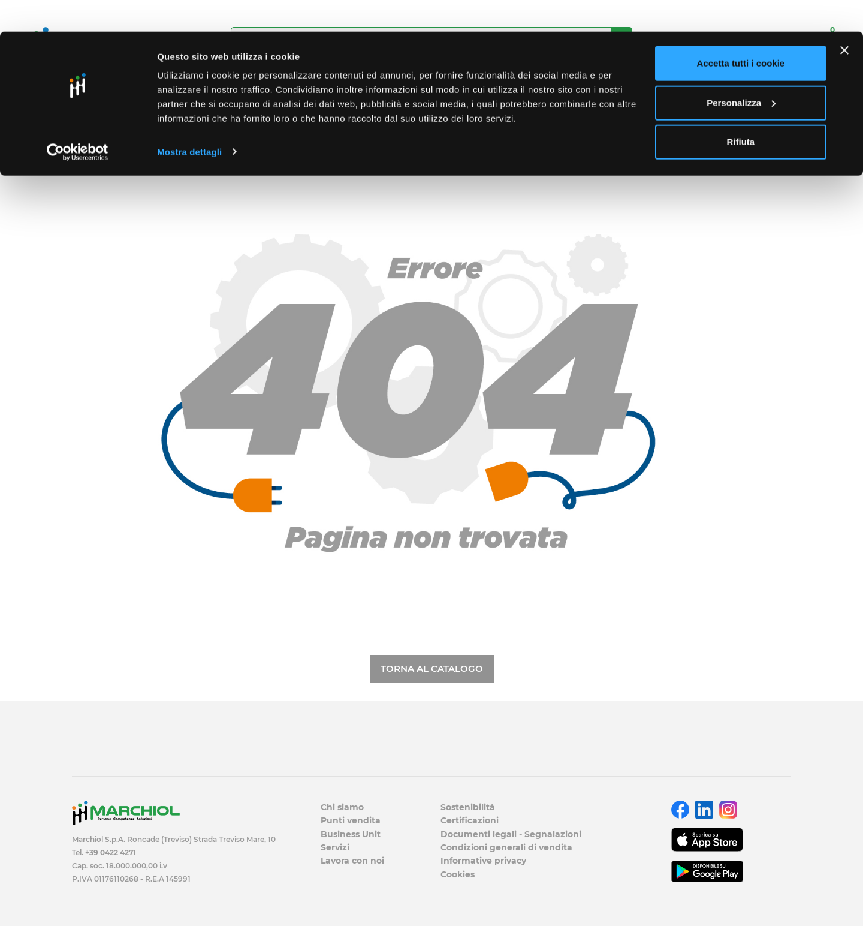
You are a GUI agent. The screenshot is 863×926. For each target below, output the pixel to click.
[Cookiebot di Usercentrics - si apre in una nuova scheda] (77, 120)
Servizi (335, 847)
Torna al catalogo (432, 668)
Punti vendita (351, 820)
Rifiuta (741, 110)
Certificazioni (469, 820)
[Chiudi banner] (844, 18)
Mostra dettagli (189, 120)
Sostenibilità (467, 807)
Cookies (457, 874)
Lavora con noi (352, 860)
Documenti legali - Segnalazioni (510, 834)
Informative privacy (483, 860)
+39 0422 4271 (110, 852)
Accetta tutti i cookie (741, 31)
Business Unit (351, 834)
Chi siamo (342, 807)
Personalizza (741, 71)
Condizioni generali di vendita (506, 847)
